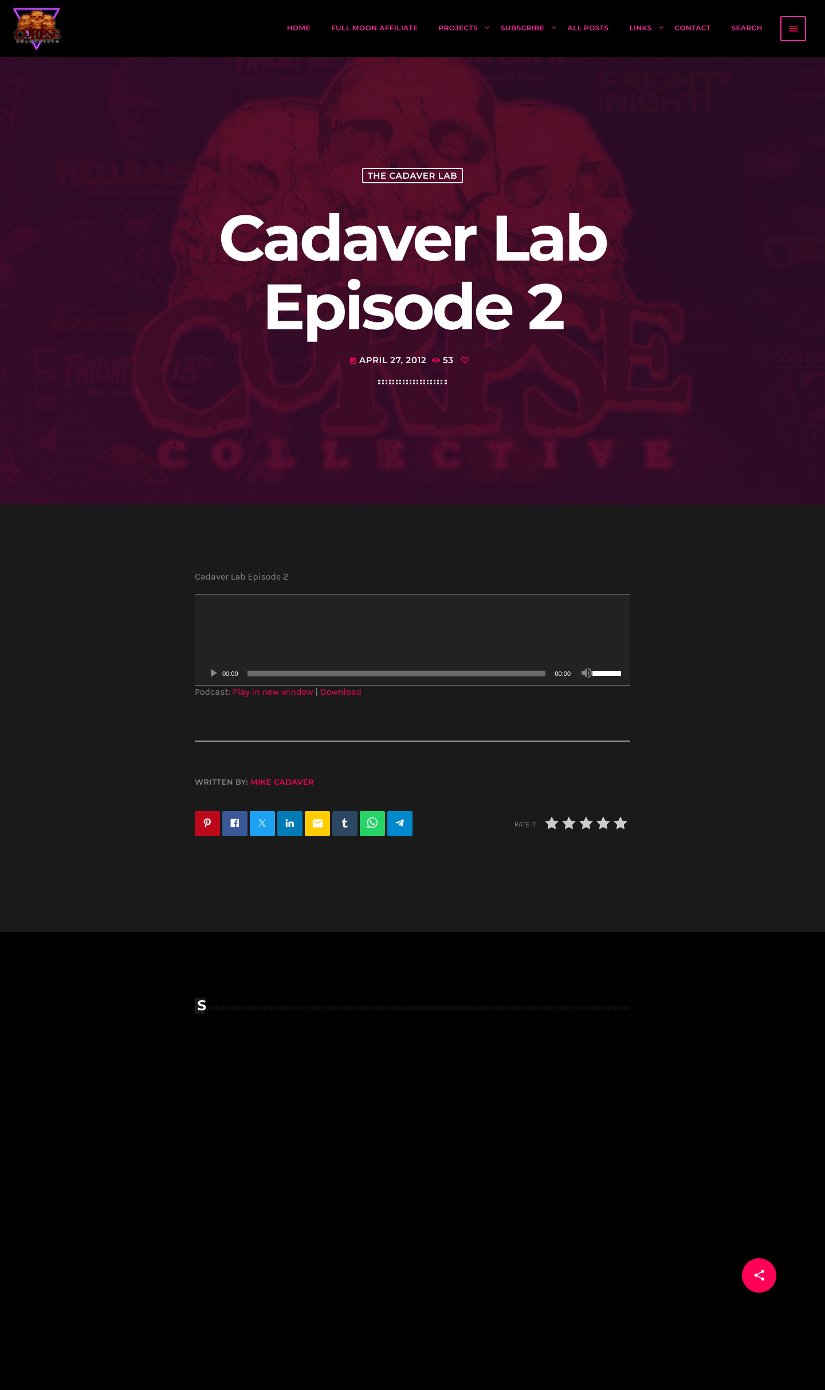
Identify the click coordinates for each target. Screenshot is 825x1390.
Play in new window (273, 692)
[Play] (213, 673)
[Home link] (37, 28)
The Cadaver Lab (413, 175)
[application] (412, 640)
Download (341, 692)
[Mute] (586, 673)
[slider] (396, 673)
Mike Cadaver (282, 782)
